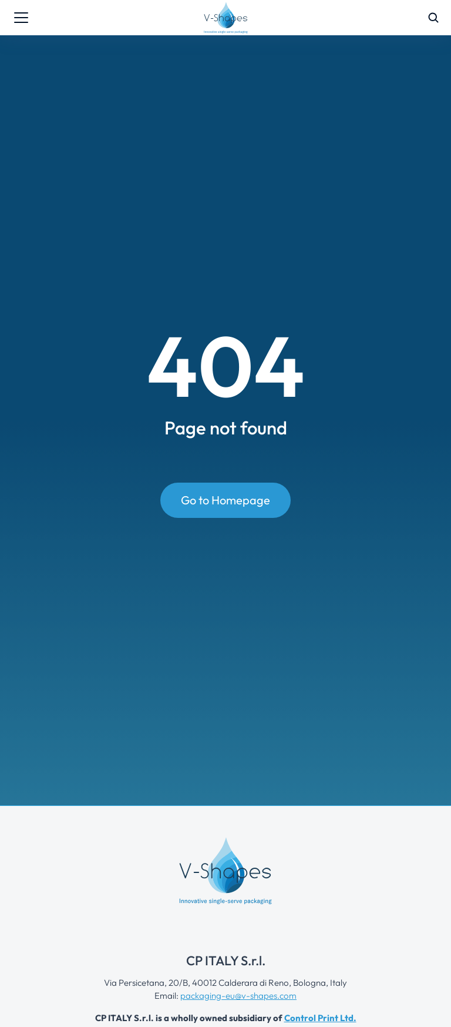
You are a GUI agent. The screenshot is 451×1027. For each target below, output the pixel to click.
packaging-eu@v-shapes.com (238, 995)
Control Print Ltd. (320, 1017)
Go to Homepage (225, 500)
